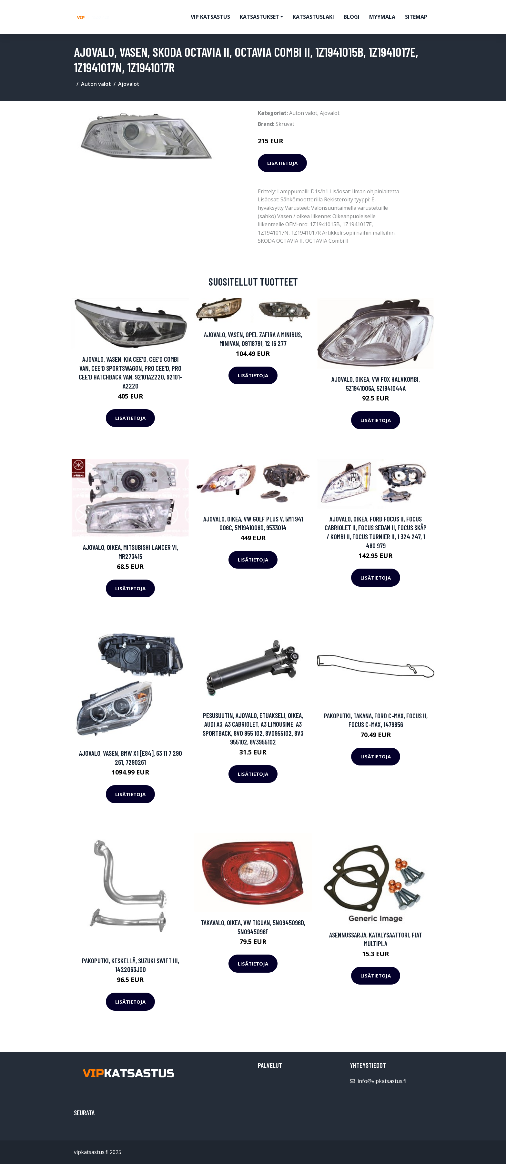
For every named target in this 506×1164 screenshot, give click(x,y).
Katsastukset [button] (259, 16)
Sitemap (416, 16)
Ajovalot (128, 83)
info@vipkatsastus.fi (382, 1081)
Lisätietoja (282, 163)
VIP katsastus (210, 16)
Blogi (351, 16)
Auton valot (96, 83)
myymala (382, 16)
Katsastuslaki (313, 16)
